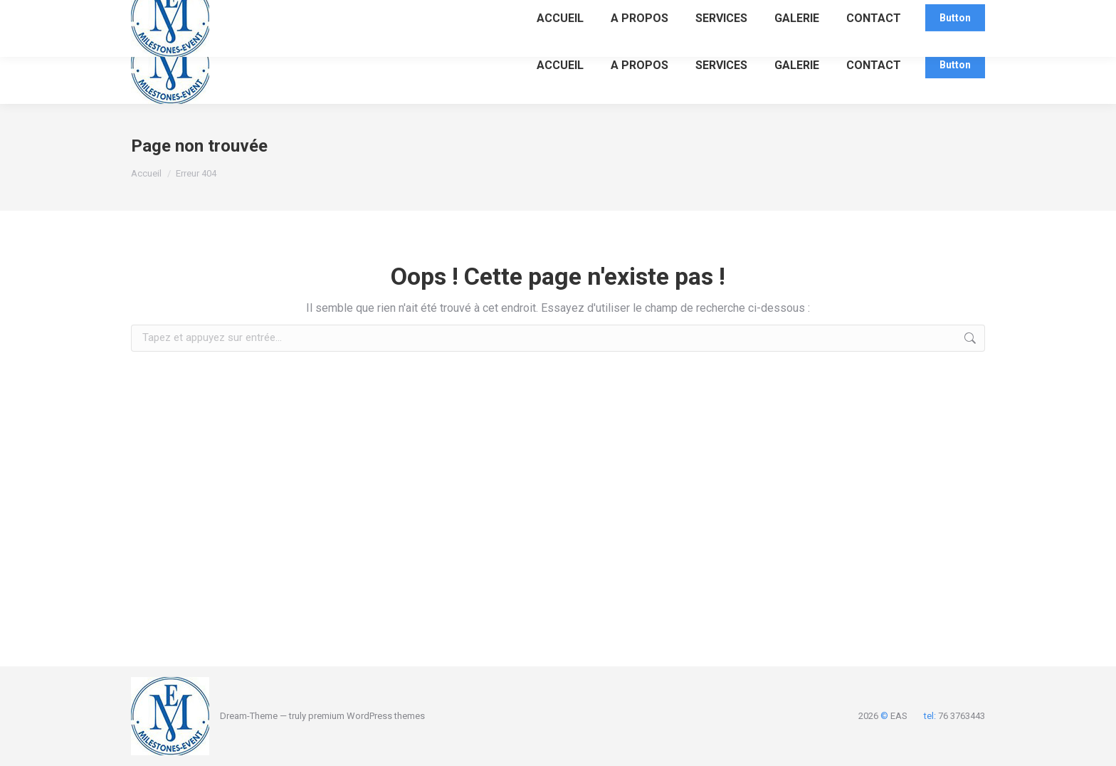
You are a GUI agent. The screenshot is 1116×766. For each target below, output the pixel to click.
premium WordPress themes (366, 715)
